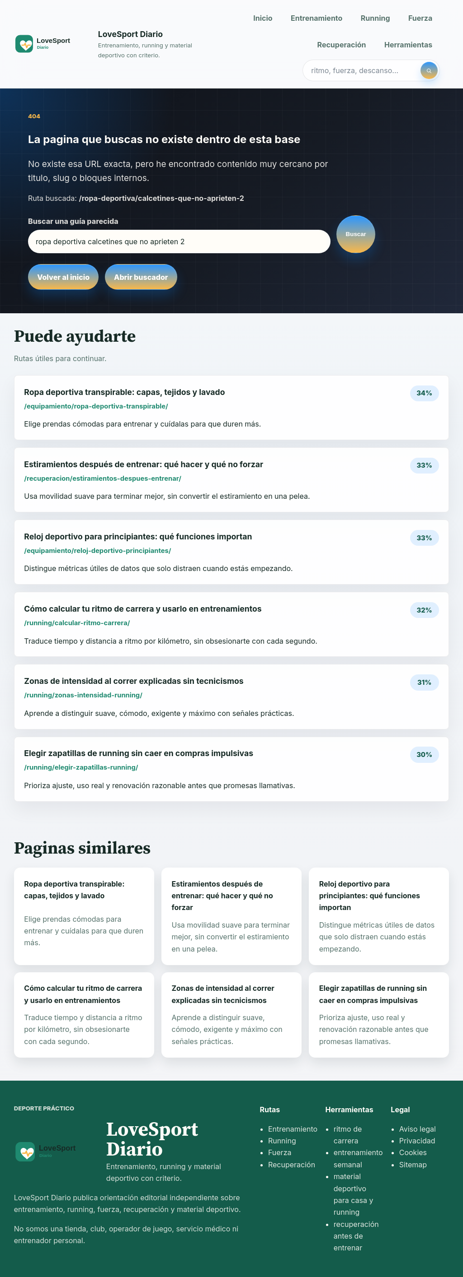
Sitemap (413, 1164)
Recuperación (341, 44)
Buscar (356, 234)
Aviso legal (417, 1128)
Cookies (413, 1152)
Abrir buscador (141, 277)
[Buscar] (429, 70)
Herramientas (408, 44)
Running (375, 18)
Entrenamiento (316, 18)
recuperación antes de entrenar (356, 1236)
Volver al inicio (63, 277)
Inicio (262, 18)
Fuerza (420, 18)
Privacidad (417, 1140)
